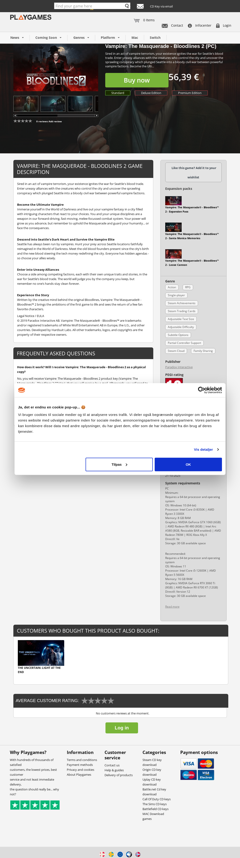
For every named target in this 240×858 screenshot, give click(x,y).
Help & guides (114, 770)
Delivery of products (119, 775)
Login (223, 25)
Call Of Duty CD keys (156, 799)
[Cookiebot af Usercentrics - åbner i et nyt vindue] (201, 390)
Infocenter (199, 25)
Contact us (112, 765)
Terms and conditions (82, 760)
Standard (117, 93)
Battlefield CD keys (155, 809)
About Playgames (79, 774)
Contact (172, 25)
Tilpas (119, 464)
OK (188, 464)
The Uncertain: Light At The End (39, 670)
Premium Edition (190, 93)
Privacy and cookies (80, 770)
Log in (122, 727)
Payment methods (80, 765)
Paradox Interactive (179, 367)
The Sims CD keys (154, 804)
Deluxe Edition (151, 93)
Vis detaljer (203, 449)
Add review (55, 121)
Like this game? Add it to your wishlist (194, 172)
